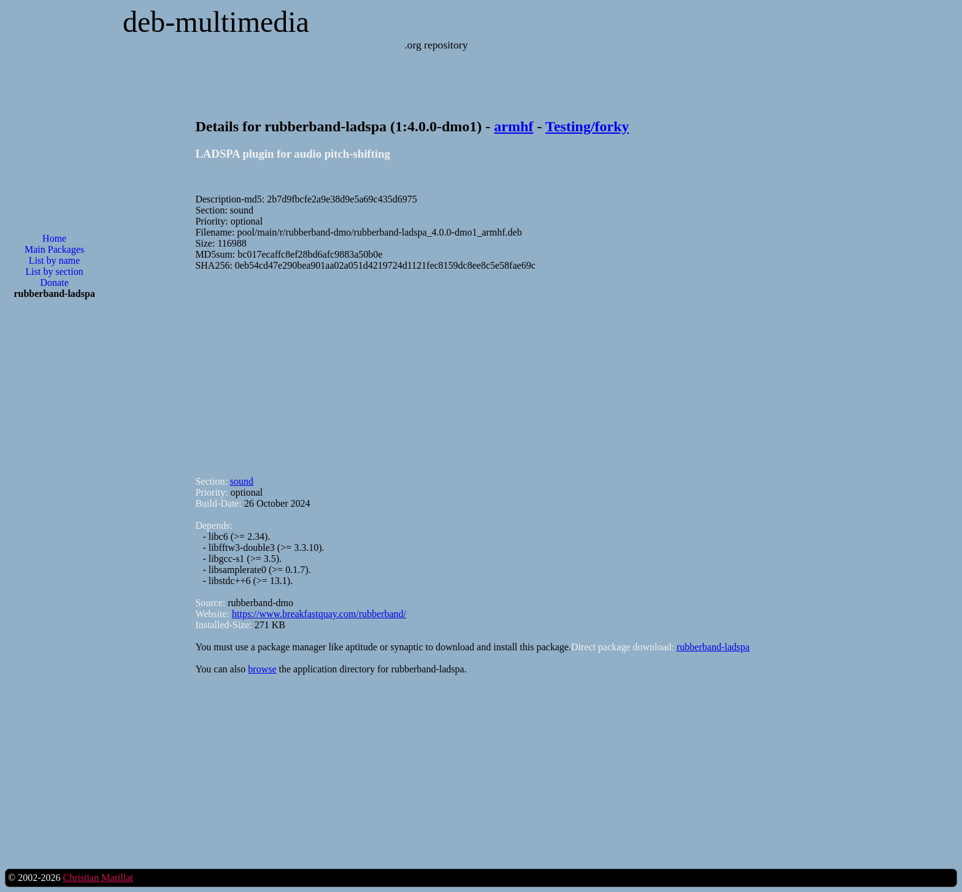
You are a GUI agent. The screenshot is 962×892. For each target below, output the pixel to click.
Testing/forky (587, 126)
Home (54, 238)
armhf (513, 126)
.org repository (436, 45)
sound (241, 481)
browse (262, 669)
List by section (54, 271)
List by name (54, 260)
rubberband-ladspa (713, 647)
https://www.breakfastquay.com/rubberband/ (319, 614)
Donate (54, 282)
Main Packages (54, 249)
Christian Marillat (98, 877)
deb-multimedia (216, 22)
